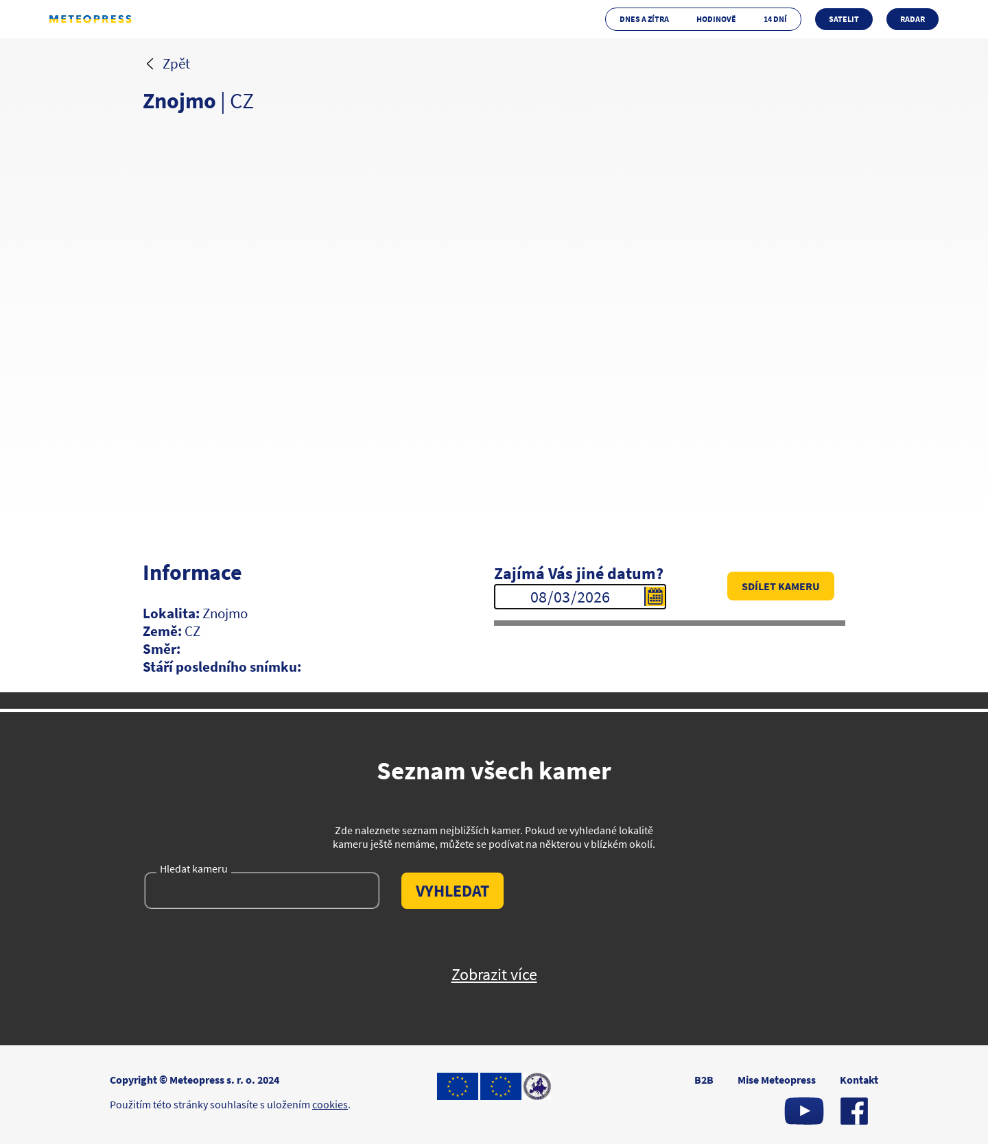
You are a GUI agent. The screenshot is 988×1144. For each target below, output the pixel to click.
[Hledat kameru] (263, 894)
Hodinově (716, 19)
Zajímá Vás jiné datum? (578, 573)
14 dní (775, 19)
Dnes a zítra (644, 19)
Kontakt (859, 1079)
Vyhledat (452, 890)
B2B (704, 1079)
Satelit (844, 19)
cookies (330, 1104)
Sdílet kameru (781, 586)
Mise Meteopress (777, 1079)
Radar (912, 19)
